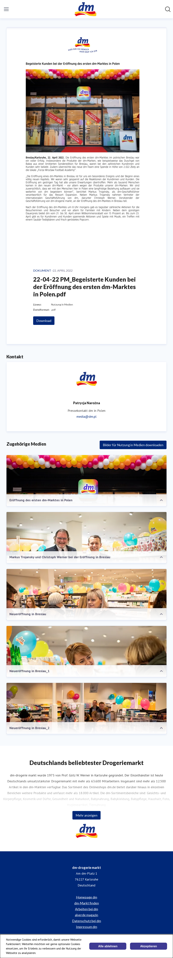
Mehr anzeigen (86, 815)
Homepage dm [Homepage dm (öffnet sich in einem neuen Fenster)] (86, 897)
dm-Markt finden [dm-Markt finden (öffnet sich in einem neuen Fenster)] (86, 903)
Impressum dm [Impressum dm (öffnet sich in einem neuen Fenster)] (86, 927)
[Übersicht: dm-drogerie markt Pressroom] (85, 9)
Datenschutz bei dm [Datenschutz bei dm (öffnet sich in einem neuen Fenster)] (86, 921)
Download (43, 321)
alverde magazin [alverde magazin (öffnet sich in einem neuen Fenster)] (86, 915)
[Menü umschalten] (6, 9)
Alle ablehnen (107, 946)
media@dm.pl (86, 416)
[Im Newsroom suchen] (168, 9)
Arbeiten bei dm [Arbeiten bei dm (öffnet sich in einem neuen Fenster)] (86, 909)
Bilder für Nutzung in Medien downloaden (133, 445)
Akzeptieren (148, 946)
